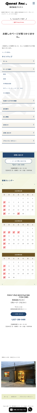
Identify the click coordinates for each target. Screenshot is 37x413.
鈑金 (4, 74)
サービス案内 (7, 69)
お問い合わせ (7, 133)
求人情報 (6, 117)
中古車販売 (6, 93)
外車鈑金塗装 (7, 83)
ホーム (5, 61)
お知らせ (6, 125)
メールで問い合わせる (18, 161)
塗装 (4, 78)
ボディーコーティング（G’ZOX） (13, 88)
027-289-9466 (19, 164)
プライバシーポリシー (10, 141)
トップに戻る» (6, 52)
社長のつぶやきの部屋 (10, 100)
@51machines (18, 22)
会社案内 (6, 108)
